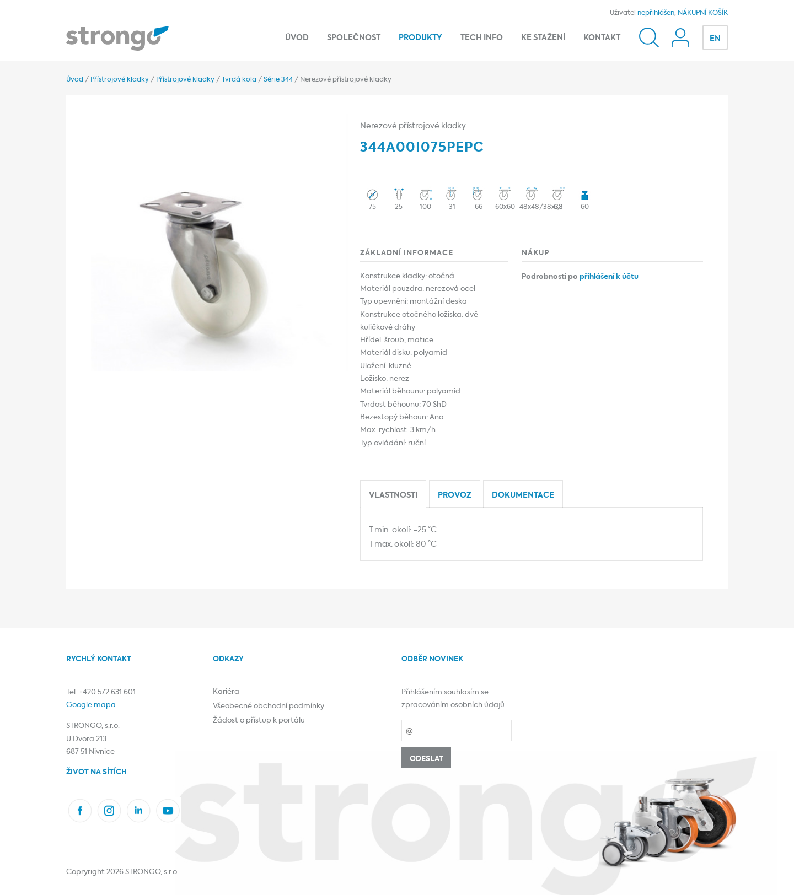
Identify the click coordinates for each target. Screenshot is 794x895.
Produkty (420, 38)
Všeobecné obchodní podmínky (268, 706)
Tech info (481, 38)
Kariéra (226, 691)
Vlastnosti (393, 495)
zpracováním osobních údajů (453, 705)
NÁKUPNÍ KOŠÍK (703, 13)
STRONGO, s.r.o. (152, 872)
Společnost (353, 38)
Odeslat (426, 759)
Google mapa (91, 705)
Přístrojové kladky (119, 80)
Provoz (454, 495)
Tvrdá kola (239, 80)
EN (715, 39)
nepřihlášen (655, 13)
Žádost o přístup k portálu (259, 720)
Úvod (297, 38)
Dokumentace (523, 495)
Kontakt (601, 38)
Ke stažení (543, 38)
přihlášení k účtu (609, 277)
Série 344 (278, 80)
